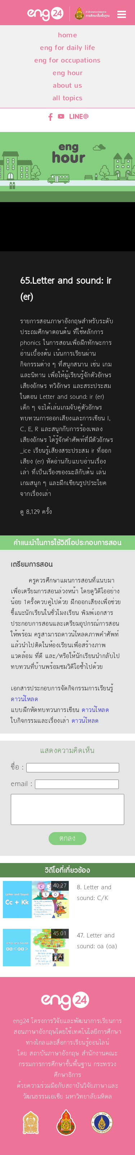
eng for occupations (67, 60)
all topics (68, 97)
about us (67, 85)
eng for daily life (67, 47)
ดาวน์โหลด (24, 699)
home (67, 35)
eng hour (67, 72)
